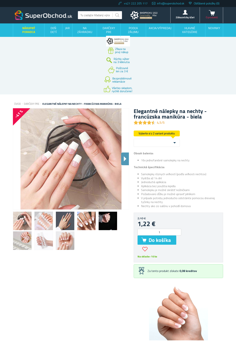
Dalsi (125, 158)
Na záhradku (84, 30)
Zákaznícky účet (185, 17)
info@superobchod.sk (170, 3)
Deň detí (53, 30)
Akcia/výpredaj (160, 28)
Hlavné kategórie (189, 30)
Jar (67, 28)
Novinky (214, 28)
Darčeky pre (109, 30)
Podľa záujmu (133, 30)
